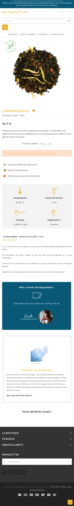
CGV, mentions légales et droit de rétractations (26, 487)
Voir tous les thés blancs (19, 395)
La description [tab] (10, 236)
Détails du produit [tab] (28, 236)
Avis (41, 236)
